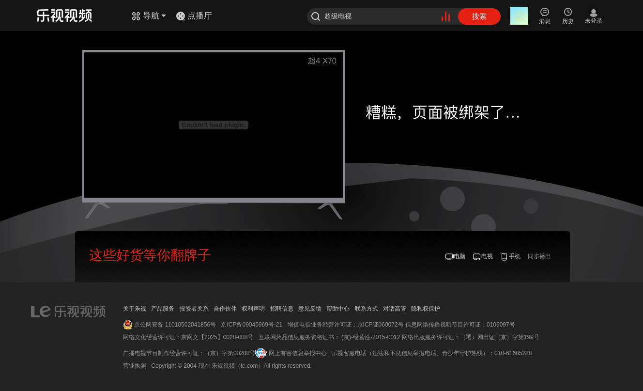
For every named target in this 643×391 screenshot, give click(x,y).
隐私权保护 (425, 308)
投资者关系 (194, 308)
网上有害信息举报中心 (298, 353)
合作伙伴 (225, 308)
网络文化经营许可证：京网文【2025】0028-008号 (188, 337)
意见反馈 (310, 308)
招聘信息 (281, 308)
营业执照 (134, 365)
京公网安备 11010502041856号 (175, 324)
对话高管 (394, 308)
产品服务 (162, 308)
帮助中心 (338, 308)
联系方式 (366, 308)
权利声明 (253, 308)
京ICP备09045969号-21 (251, 324)
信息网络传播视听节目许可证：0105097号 (460, 324)
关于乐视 (134, 308)
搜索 (479, 16)
